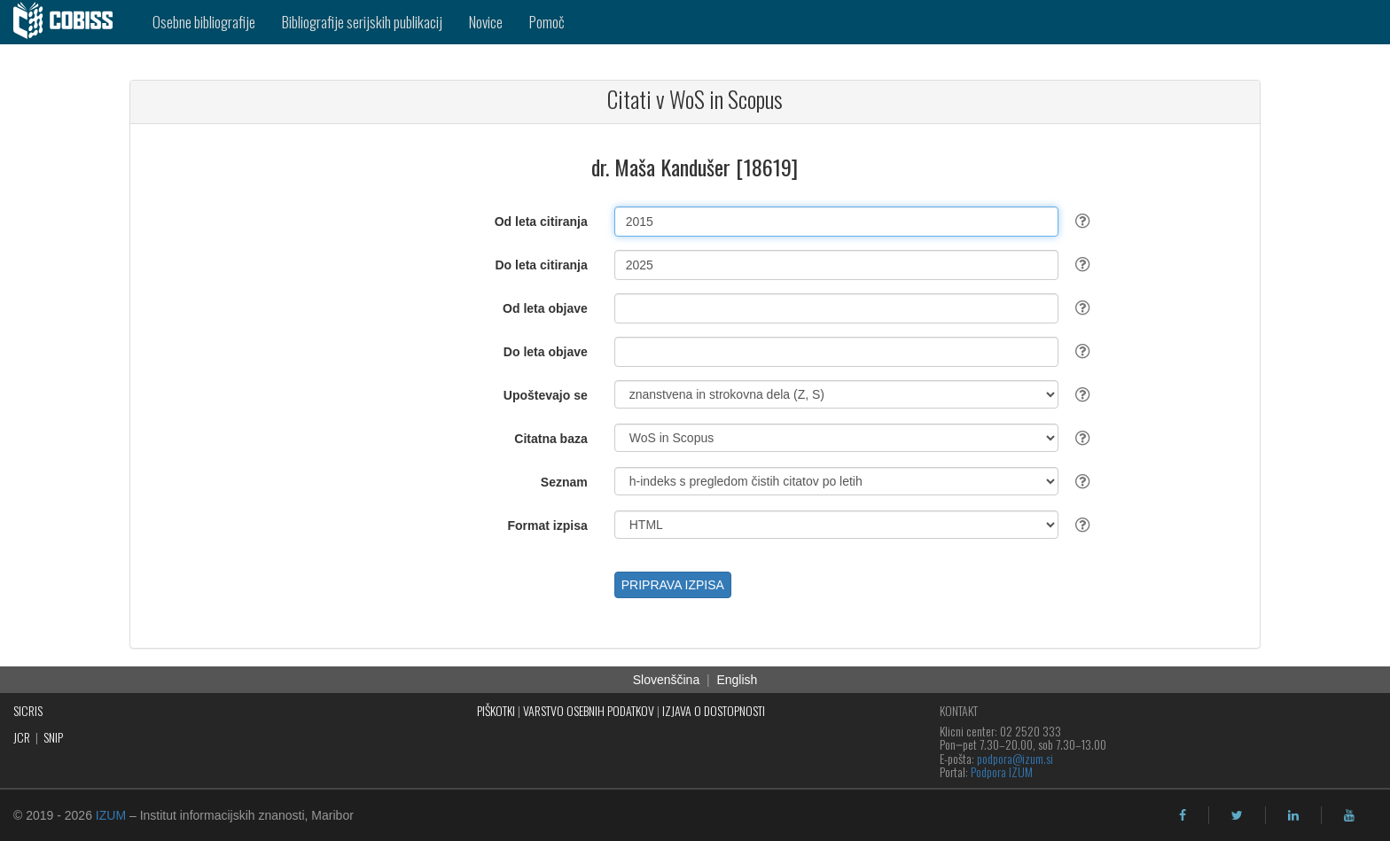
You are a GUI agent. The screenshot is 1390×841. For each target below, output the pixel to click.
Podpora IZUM (1002, 771)
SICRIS (28, 710)
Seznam (564, 482)
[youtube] (1349, 815)
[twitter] (1237, 815)
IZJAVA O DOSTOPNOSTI (713, 710)
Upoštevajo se (546, 395)
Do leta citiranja (541, 265)
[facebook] (1182, 815)
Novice (486, 22)
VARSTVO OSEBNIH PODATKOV (588, 710)
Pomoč (547, 22)
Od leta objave (545, 308)
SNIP (53, 737)
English (736, 680)
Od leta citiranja (541, 221)
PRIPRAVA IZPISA (672, 585)
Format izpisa (548, 525)
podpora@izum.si (1015, 758)
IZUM (111, 815)
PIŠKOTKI (496, 710)
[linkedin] (1293, 815)
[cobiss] (69, 22)
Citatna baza (550, 439)
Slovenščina (666, 680)
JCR (21, 737)
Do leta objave (546, 352)
